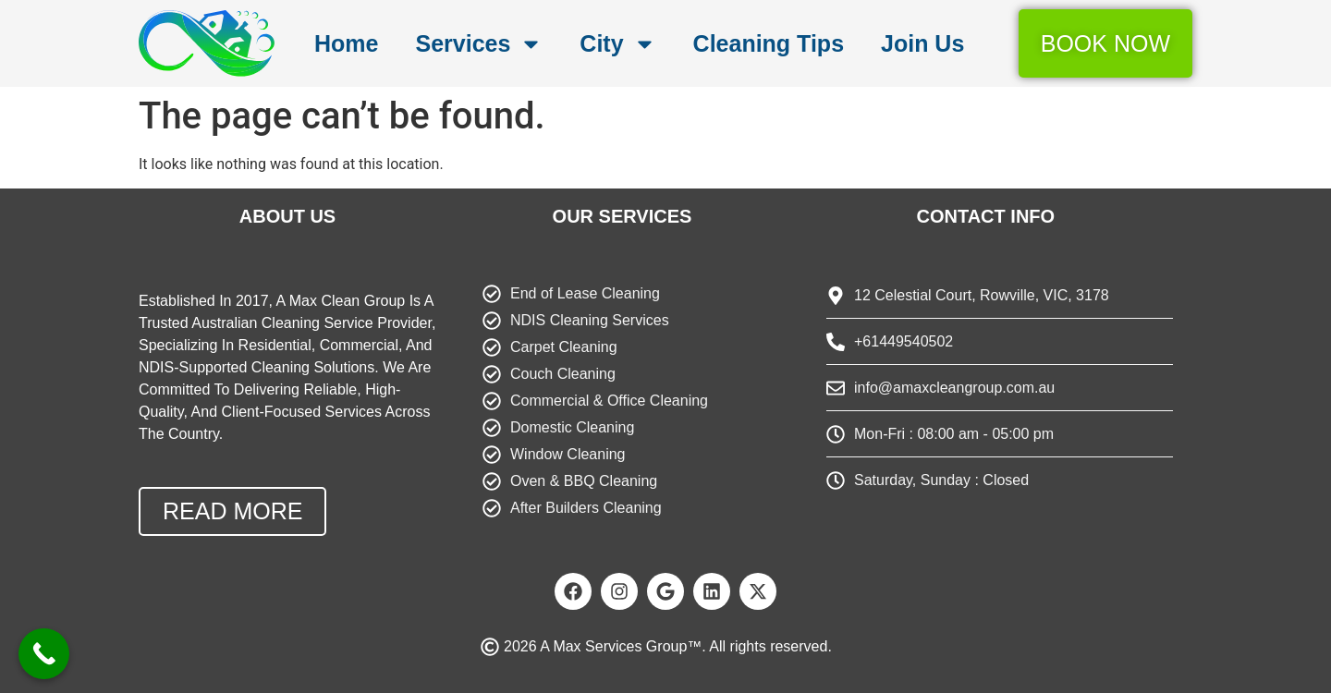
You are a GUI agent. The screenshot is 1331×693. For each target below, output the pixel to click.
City (617, 44)
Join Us (922, 43)
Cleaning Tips (768, 43)
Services (479, 44)
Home (346, 43)
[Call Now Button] (43, 653)
